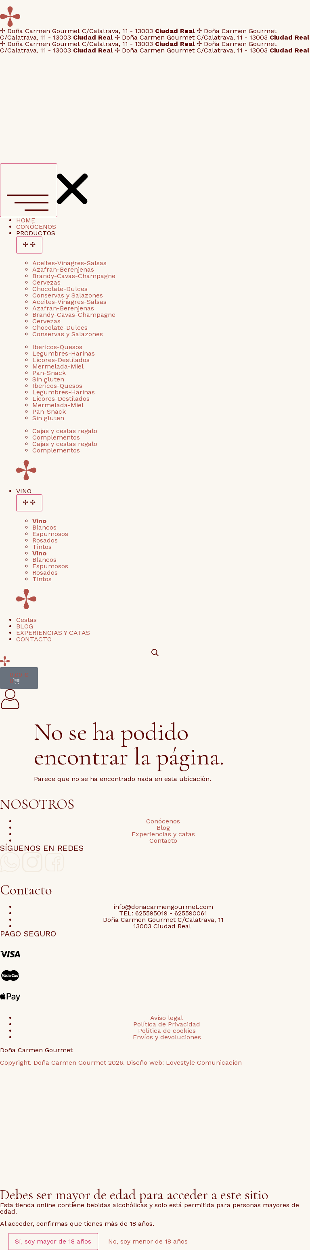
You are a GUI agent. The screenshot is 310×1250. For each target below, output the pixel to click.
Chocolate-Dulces (60, 289)
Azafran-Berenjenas (63, 269)
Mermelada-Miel (58, 366)
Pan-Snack (49, 373)
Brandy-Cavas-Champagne (73, 276)
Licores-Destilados (61, 360)
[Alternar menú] (28, 190)
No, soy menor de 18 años (148, 1241)
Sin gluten (48, 379)
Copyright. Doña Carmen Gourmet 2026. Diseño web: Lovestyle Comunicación (121, 1062)
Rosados (45, 540)
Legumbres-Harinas (63, 353)
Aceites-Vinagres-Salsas (69, 263)
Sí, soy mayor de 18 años (53, 1241)
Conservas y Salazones (67, 295)
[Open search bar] (155, 652)
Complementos (56, 437)
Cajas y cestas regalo (64, 431)
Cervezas (46, 282)
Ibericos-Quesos (57, 347)
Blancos (44, 527)
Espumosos (50, 534)
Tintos (42, 547)
